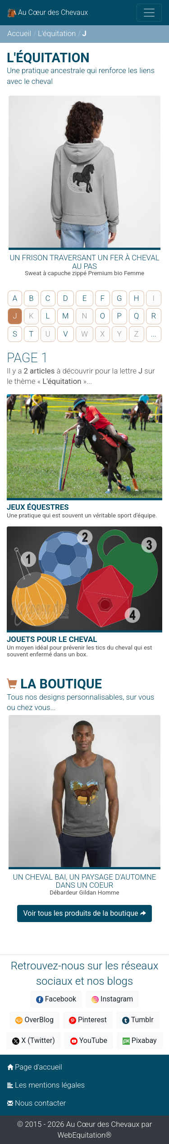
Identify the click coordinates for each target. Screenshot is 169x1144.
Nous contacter (36, 1102)
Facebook (56, 999)
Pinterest (88, 1019)
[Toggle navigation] (149, 13)
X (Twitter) (33, 1040)
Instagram (112, 999)
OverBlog (34, 1019)
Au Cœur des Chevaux (47, 13)
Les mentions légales (46, 1084)
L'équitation (57, 33)
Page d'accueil (34, 1066)
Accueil (19, 33)
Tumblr (138, 1019)
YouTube (88, 1040)
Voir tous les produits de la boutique (84, 913)
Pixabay (140, 1040)
